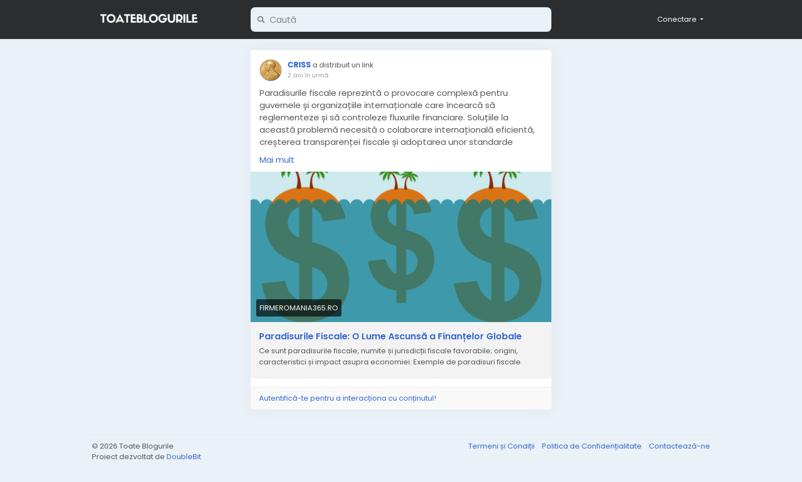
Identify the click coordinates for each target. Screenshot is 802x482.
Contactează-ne (679, 446)
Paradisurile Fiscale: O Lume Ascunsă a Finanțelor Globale (390, 336)
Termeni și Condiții (502, 446)
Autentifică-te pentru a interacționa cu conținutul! (347, 398)
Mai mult (277, 159)
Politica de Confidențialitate (592, 446)
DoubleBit (184, 456)
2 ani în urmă (308, 75)
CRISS (299, 64)
